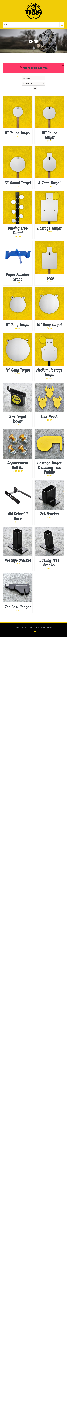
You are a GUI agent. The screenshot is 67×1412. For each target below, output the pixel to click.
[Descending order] (43, 78)
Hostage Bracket (18, 560)
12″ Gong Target (17, 370)
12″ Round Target (17, 182)
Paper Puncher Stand (17, 277)
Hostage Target (49, 228)
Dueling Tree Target (18, 230)
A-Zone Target (49, 182)
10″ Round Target (49, 135)
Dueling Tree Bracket (49, 562)
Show (27, 83)
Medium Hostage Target (49, 372)
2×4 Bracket (49, 513)
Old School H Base (18, 516)
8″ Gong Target (18, 324)
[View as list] (35, 88)
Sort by (26, 78)
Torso (49, 278)
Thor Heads (49, 416)
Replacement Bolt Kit (17, 465)
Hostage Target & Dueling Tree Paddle (49, 467)
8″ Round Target (17, 132)
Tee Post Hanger (18, 606)
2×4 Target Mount (17, 418)
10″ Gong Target (49, 324)
